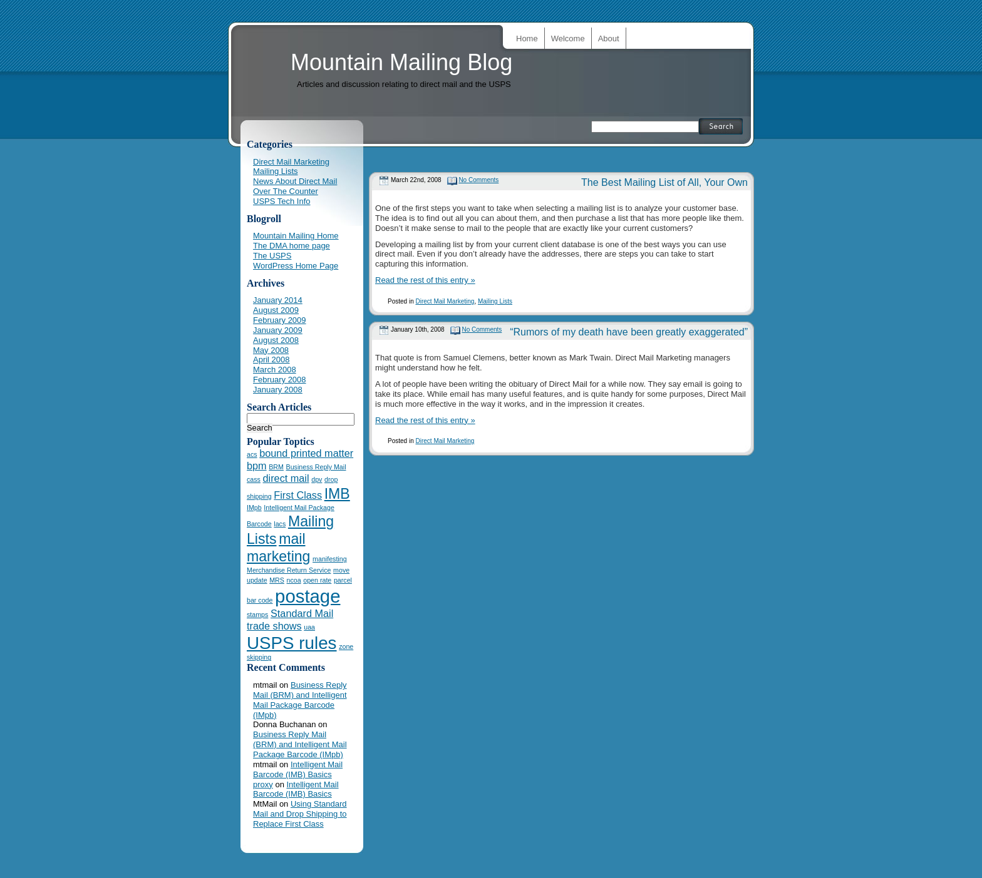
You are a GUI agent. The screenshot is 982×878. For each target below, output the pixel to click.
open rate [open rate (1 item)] (317, 580)
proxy (263, 784)
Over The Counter (285, 191)
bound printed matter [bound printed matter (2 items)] (306, 453)
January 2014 (277, 300)
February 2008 (279, 379)
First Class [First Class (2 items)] (298, 495)
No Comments (478, 179)
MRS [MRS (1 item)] (276, 580)
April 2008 (271, 359)
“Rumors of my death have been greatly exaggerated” (629, 332)
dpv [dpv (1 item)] (316, 479)
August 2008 (276, 340)
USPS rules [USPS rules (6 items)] (292, 643)
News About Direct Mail (295, 181)
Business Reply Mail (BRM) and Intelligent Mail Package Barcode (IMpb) (300, 700)
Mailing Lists (495, 301)
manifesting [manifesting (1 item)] (330, 559)
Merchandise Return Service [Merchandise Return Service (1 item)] (289, 570)
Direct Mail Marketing (444, 301)
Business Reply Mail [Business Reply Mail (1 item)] (316, 467)
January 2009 (277, 330)
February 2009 (279, 320)
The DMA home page (291, 245)
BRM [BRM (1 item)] (276, 467)
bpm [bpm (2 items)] (257, 465)
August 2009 (276, 310)
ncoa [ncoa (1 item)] (294, 580)
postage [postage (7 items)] (307, 596)
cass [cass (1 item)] (254, 479)
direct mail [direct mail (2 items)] (286, 478)
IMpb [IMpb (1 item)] (254, 507)
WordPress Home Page (295, 265)
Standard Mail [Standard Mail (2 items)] (302, 613)
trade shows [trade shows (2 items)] (274, 625)
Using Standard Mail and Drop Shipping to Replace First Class (300, 814)
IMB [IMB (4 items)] (337, 494)
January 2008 (277, 389)
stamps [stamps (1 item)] (257, 614)
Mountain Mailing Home (296, 235)
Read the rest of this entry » (425, 280)
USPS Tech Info (282, 201)
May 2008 (271, 350)
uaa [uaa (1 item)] (309, 627)
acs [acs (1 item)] (252, 454)
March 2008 (274, 369)
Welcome (568, 38)
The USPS (272, 255)
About (608, 38)
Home (527, 38)
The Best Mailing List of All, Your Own (664, 182)
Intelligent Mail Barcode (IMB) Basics (298, 769)
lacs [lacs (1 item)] (280, 524)
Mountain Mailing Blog (401, 62)
